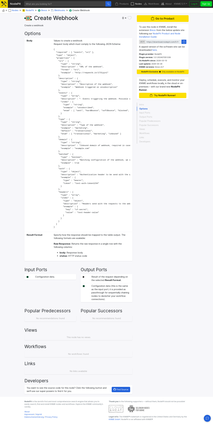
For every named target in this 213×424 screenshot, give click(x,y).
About (166, 4)
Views (142, 129)
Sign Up (206, 3)
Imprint (39, 414)
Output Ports (145, 117)
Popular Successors (149, 125)
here (154, 50)
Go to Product (162, 18)
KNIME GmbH (114, 419)
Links (141, 137)
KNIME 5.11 (179, 3)
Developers (144, 141)
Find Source (120, 389)
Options (143, 109)
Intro (141, 104)
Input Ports (144, 113)
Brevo (153, 30)
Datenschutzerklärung (34, 417)
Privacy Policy (51, 417)
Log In (194, 3)
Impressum (29, 414)
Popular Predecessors (149, 121)
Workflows (151, 4)
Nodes (136, 4)
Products (122, 4)
